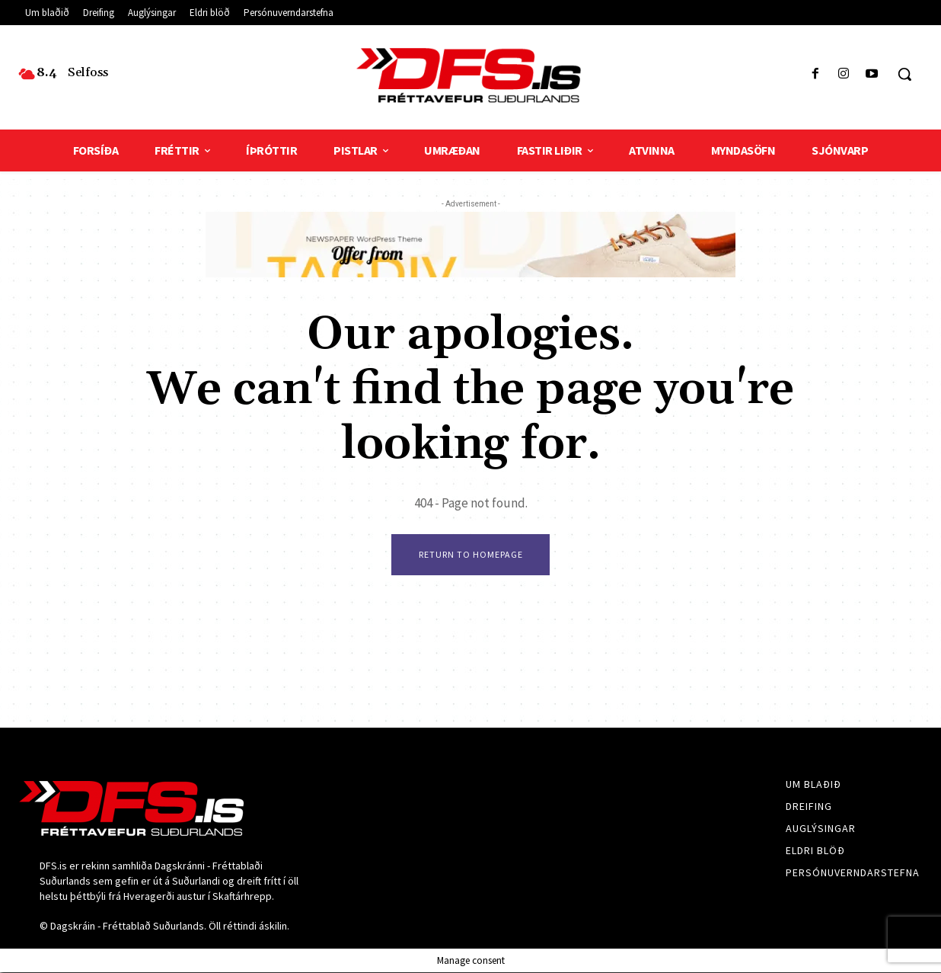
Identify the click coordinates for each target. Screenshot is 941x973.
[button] (904, 74)
